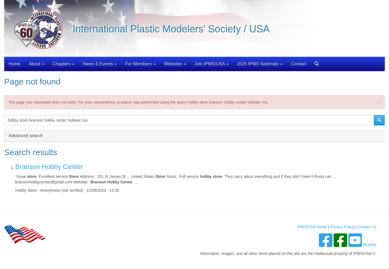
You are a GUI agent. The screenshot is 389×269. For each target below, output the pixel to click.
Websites (175, 64)
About (36, 64)
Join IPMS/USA (211, 64)
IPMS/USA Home (312, 227)
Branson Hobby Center (49, 166)
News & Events (100, 64)
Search (314, 62)
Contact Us (367, 227)
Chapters (64, 64)
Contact (298, 64)
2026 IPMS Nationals (260, 64)
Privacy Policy (342, 227)
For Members (140, 64)
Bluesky (370, 244)
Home (15, 64)
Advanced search (26, 135)
